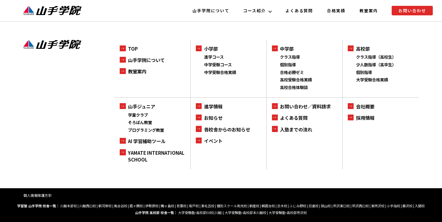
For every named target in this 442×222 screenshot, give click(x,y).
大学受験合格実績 (372, 80)
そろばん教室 (140, 122)
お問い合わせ (412, 11)
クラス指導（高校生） (376, 57)
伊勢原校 (152, 205)
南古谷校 (120, 205)
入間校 (420, 205)
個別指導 (288, 65)
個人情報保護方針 (37, 195)
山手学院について (210, 11)
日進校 (313, 205)
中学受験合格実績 (220, 72)
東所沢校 (378, 205)
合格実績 (336, 11)
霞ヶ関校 (136, 205)
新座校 (254, 205)
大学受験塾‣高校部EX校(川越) (200, 212)
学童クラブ (138, 115)
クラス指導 (290, 57)
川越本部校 (68, 205)
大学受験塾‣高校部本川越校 (245, 212)
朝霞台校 (268, 205)
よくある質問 (299, 11)
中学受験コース (218, 65)
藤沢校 (407, 205)
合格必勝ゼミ (292, 72)
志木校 (282, 205)
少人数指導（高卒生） (376, 65)
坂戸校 (194, 205)
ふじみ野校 (297, 205)
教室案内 (368, 11)
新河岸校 (105, 205)
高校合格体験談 (294, 87)
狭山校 (326, 205)
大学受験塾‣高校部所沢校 (288, 212)
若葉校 (181, 205)
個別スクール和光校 (232, 205)
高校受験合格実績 (296, 80)
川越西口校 (87, 205)
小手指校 (393, 205)
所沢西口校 (360, 205)
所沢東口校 (341, 205)
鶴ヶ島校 (167, 205)
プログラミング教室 (146, 130)
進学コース (214, 57)
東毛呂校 (208, 205)
